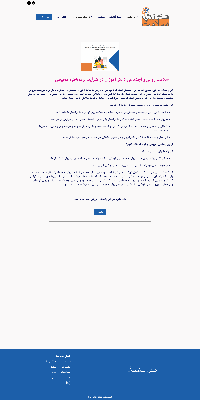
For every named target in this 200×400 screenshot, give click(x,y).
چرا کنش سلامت (49, 362)
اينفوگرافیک (65, 372)
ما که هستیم (65, 362)
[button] (82, 17)
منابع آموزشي (65, 367)
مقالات (101, 17)
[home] (150, 16)
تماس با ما (52, 378)
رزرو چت (44, 17)
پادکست (67, 378)
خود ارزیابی (61, 17)
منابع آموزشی (114, 17)
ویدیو (54, 372)
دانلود (100, 212)
